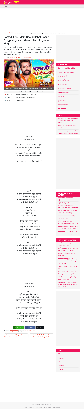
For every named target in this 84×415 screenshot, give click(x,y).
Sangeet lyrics (48, 404)
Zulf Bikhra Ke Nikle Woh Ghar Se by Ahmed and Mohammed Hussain (68, 120)
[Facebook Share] (30, 327)
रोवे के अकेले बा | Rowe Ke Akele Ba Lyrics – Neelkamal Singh (67, 233)
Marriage (61, 358)
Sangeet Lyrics (40, 404)
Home (5, 33)
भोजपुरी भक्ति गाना (63, 80)
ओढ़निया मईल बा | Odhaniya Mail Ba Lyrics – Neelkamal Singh (67, 211)
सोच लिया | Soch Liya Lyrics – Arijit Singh (67, 267)
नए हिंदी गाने (61, 97)
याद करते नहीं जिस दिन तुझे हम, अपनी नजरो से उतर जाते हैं (67, 127)
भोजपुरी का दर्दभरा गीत (64, 88)
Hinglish (61, 365)
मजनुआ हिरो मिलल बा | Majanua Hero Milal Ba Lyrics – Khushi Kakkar (68, 227)
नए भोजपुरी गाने (62, 76)
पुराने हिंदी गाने (62, 101)
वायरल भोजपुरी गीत (63, 92)
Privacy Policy (47, 407)
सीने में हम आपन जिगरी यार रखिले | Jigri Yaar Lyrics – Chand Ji (67, 217)
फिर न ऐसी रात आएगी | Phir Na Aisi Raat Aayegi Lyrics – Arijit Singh (67, 273)
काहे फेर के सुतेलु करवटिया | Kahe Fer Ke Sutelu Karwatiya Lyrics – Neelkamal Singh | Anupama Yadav (68, 205)
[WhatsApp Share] (18, 327)
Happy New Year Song (66, 72)
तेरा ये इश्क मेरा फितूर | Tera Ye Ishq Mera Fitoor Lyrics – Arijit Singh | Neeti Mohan (67, 261)
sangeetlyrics (28, 57)
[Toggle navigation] (6, 5)
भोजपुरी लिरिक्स (12, 33)
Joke (59, 353)
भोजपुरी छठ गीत (63, 84)
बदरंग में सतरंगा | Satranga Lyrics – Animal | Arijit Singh (67, 244)
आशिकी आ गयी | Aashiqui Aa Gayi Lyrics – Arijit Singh (67, 278)
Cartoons (61, 362)
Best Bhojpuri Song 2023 (66, 68)
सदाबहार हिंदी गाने (63, 105)
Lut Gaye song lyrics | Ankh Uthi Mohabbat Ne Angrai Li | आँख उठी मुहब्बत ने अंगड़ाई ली (67, 284)
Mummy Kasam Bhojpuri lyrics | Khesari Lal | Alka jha (15, 336)
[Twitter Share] (40, 327)
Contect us (39, 407)
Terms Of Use (56, 407)
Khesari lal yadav (29, 331)
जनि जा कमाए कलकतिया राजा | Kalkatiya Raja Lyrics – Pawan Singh (68, 222)
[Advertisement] (42, 19)
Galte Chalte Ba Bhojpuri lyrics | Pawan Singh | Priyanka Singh (43, 336)
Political (61, 369)
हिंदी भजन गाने (62, 109)
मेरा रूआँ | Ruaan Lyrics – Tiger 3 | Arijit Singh (67, 254)
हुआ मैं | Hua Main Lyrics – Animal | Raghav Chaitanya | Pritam (68, 249)
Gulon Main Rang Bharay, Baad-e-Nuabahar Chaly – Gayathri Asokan (68, 132)
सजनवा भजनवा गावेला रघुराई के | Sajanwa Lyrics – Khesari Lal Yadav (68, 199)
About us (31, 407)
